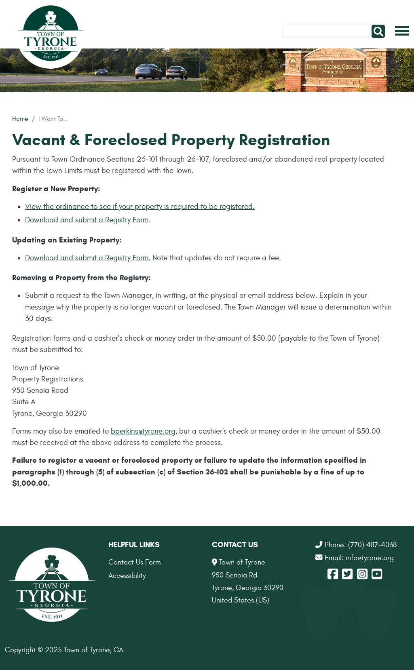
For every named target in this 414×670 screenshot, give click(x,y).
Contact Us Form (134, 562)
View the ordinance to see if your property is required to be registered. (140, 206)
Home (20, 118)
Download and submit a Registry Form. (87, 257)
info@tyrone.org (370, 558)
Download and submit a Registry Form (86, 219)
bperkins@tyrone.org (143, 431)
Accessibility (127, 575)
